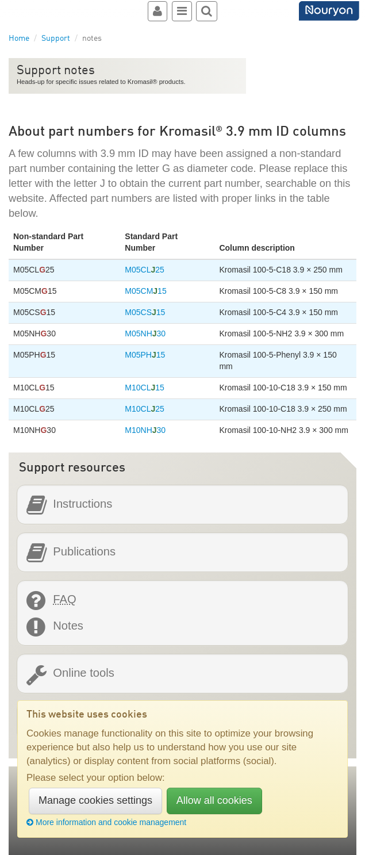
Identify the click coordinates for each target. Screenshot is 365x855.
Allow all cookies (214, 800)
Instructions (82, 504)
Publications (84, 551)
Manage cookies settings (95, 800)
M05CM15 (145, 291)
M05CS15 (145, 312)
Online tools (83, 673)
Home (19, 38)
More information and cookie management (106, 822)
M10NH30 (145, 430)
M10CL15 (144, 387)
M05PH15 (145, 354)
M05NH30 (145, 333)
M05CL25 (144, 269)
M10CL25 (144, 408)
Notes (68, 626)
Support (55, 38)
